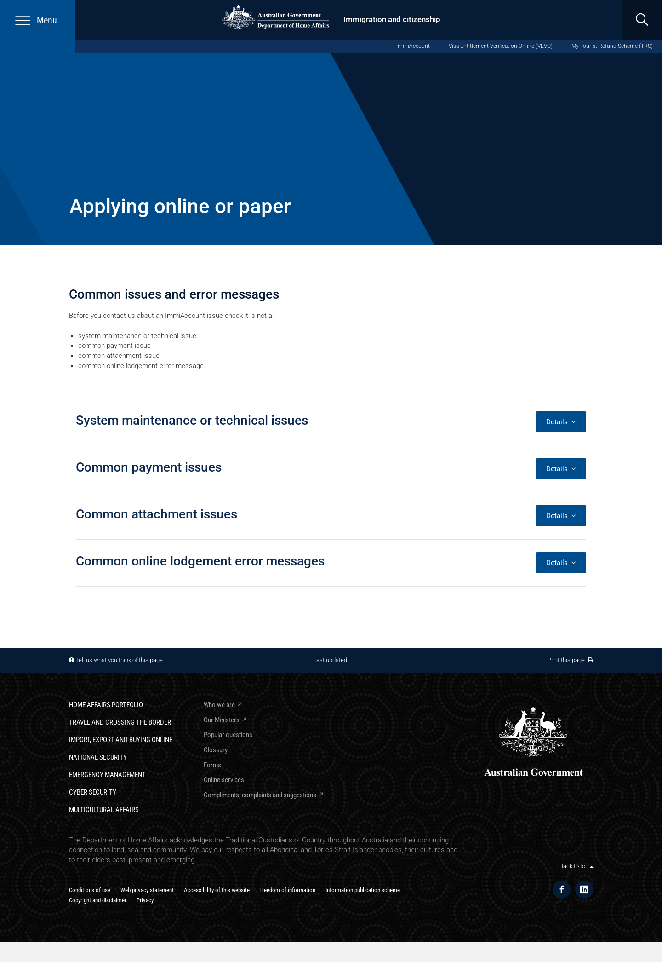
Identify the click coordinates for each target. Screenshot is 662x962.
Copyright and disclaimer (97, 900)
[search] (642, 20)
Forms (212, 765)
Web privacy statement (147, 890)
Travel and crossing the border (120, 722)
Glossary (216, 750)
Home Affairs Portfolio (106, 705)
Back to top (576, 866)
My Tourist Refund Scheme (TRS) (612, 46)
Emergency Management (107, 775)
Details (561, 422)
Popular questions (228, 735)
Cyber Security (92, 792)
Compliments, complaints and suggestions (260, 795)
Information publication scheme (362, 890)
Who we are (219, 705)
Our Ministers (222, 720)
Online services (224, 780)
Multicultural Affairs (104, 810)
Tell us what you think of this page (119, 660)
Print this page (570, 660)
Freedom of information (287, 890)
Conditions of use (89, 890)
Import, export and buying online (120, 740)
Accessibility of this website (217, 890)
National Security (98, 757)
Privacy (145, 900)
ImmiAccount (413, 46)
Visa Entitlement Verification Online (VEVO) (501, 46)
